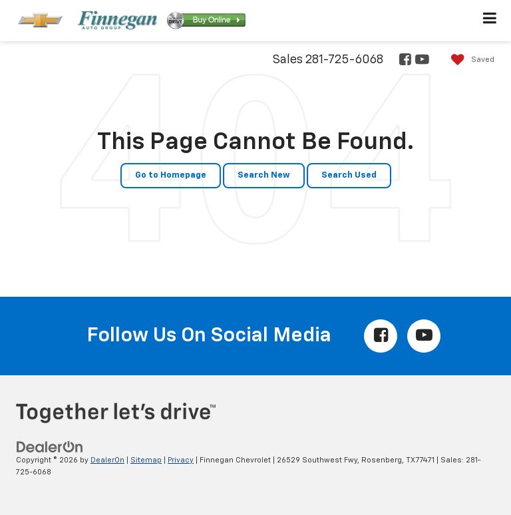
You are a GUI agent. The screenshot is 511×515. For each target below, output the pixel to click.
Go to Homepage (170, 175)
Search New (264, 175)
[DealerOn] (50, 446)
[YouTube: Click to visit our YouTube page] (421, 61)
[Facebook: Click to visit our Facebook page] (404, 61)
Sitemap (146, 460)
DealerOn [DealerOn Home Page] (107, 460)
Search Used (349, 175)
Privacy (181, 460)
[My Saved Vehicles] (469, 60)
